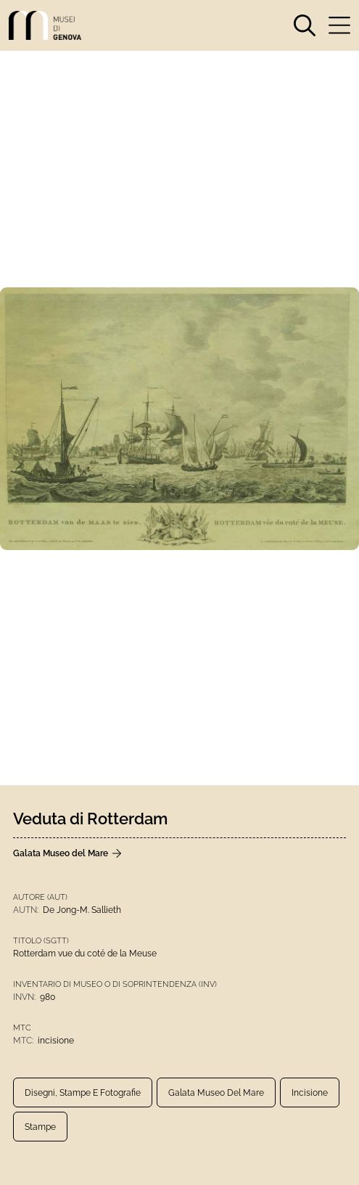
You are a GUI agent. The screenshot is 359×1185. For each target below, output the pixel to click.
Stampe (40, 1127)
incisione (310, 1093)
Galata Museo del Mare (216, 1093)
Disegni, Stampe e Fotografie (83, 1093)
